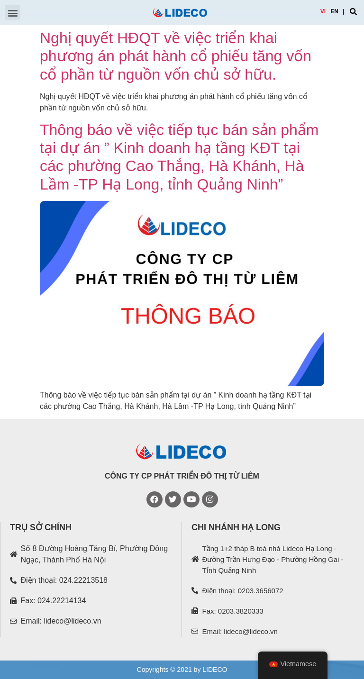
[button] (12, 12)
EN (334, 11)
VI (323, 11)
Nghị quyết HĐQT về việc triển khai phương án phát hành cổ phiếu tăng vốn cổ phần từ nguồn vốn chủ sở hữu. (175, 56)
